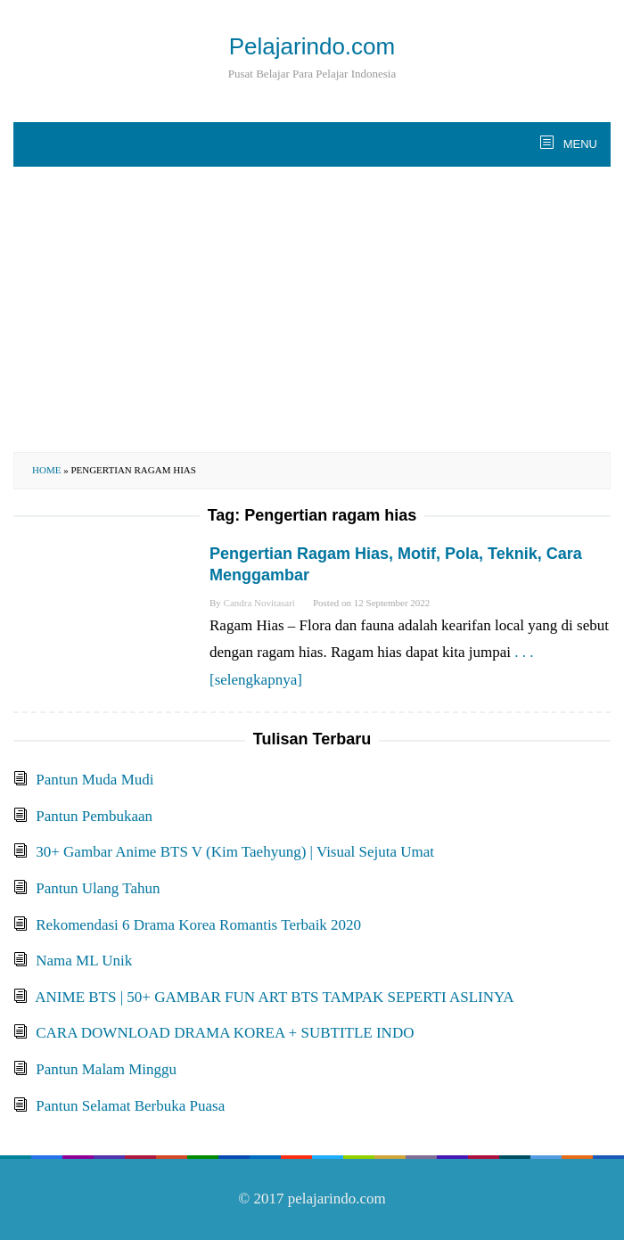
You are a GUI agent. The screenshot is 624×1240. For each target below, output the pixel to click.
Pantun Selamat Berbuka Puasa (130, 1105)
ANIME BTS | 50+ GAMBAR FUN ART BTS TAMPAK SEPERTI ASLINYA (274, 997)
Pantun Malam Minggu (106, 1069)
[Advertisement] (312, 309)
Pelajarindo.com (312, 46)
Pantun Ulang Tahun (98, 888)
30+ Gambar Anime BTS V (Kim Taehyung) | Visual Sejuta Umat (235, 851)
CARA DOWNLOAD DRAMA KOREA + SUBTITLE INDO (225, 1032)
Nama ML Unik (84, 960)
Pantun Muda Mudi (94, 779)
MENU (578, 144)
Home (46, 469)
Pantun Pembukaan (94, 816)
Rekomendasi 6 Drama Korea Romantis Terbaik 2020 (198, 924)
